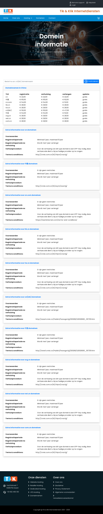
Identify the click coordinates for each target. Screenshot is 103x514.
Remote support (78, 2)
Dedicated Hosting (37, 489)
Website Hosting (36, 482)
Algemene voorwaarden (65, 492)
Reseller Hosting (36, 486)
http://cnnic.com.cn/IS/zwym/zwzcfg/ (51, 186)
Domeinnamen (36, 496)
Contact (52, 18)
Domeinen (40, 18)
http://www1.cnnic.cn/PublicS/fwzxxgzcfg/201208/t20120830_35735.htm (65, 319)
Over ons (16, 18)
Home (5, 18)
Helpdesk (92, 2)
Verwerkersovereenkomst (63, 498)
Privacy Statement (62, 489)
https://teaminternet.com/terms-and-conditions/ (56, 220)
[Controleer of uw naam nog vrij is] (43, 81)
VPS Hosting (35, 492)
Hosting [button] (27, 18)
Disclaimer (59, 486)
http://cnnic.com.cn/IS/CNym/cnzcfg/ (51, 154)
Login (74, 5)
